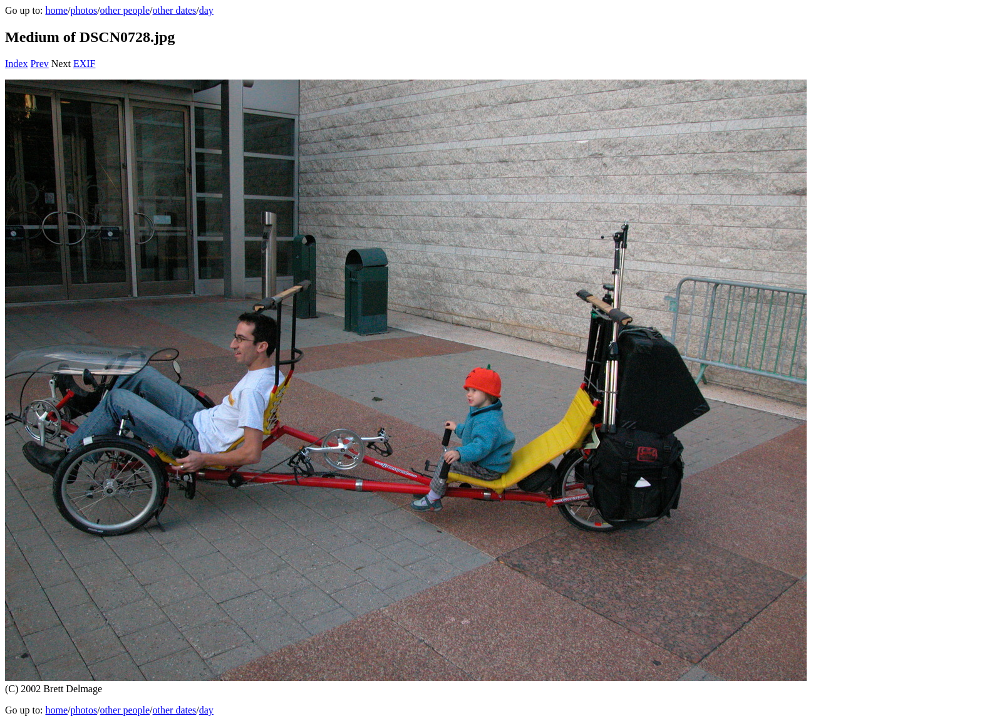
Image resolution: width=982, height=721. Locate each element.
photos (83, 10)
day (206, 10)
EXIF (84, 63)
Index (16, 63)
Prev (39, 63)
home (56, 10)
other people (125, 10)
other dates (175, 10)
